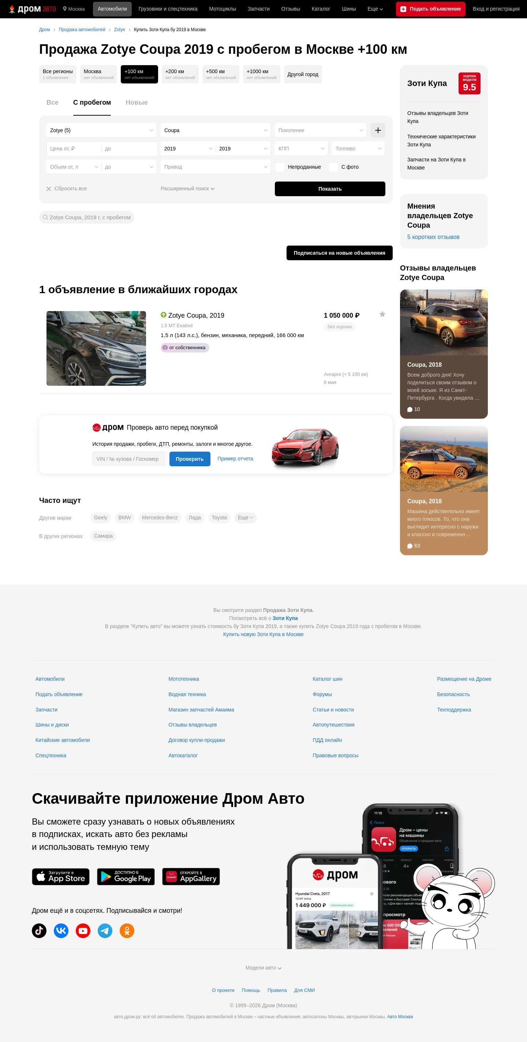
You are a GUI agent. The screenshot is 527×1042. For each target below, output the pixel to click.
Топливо (345, 149)
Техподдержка (454, 710)
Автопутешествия (333, 725)
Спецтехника (50, 755)
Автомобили (112, 9)
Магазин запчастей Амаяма (201, 710)
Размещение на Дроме (464, 679)
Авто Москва (400, 1016)
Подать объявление (59, 694)
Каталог (321, 9)
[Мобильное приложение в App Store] (61, 877)
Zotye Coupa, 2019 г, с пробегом (90, 217)
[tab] (52, 106)
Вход (496, 9)
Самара (103, 536)
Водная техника (187, 694)
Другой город (303, 74)
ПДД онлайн (327, 740)
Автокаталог (183, 755)
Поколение (291, 130)
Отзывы (290, 9)
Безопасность (453, 694)
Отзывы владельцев (192, 725)
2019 (170, 149)
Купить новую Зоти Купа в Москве (263, 634)
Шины (349, 9)
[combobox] (101, 130)
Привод (173, 167)
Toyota (219, 517)
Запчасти (259, 9)
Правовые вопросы (335, 755)
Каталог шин (328, 679)
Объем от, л (64, 167)
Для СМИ (304, 990)
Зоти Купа (427, 83)
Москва (74, 9)
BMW (125, 517)
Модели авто (264, 968)
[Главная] (31, 9)
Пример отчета (235, 459)
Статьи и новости (333, 710)
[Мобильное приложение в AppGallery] (191, 877)
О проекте (223, 990)
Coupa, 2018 (424, 365)
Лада (195, 517)
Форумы (322, 694)
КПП (284, 149)
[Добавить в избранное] (382, 314)
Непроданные (298, 167)
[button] (245, 517)
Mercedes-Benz (160, 517)
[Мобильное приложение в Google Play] (126, 877)
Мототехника (183, 679)
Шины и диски (52, 725)
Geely (101, 517)
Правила (277, 990)
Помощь (251, 990)
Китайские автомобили (62, 740)
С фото (343, 167)
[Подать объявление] (431, 9)
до (108, 167)
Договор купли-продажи (196, 740)
